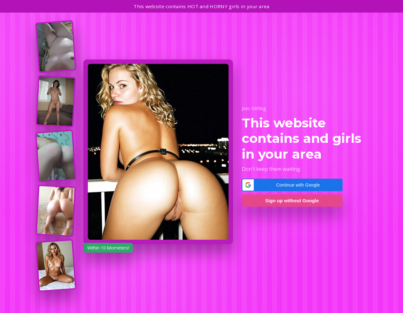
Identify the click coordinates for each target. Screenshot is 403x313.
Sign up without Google (292, 200)
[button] (292, 185)
